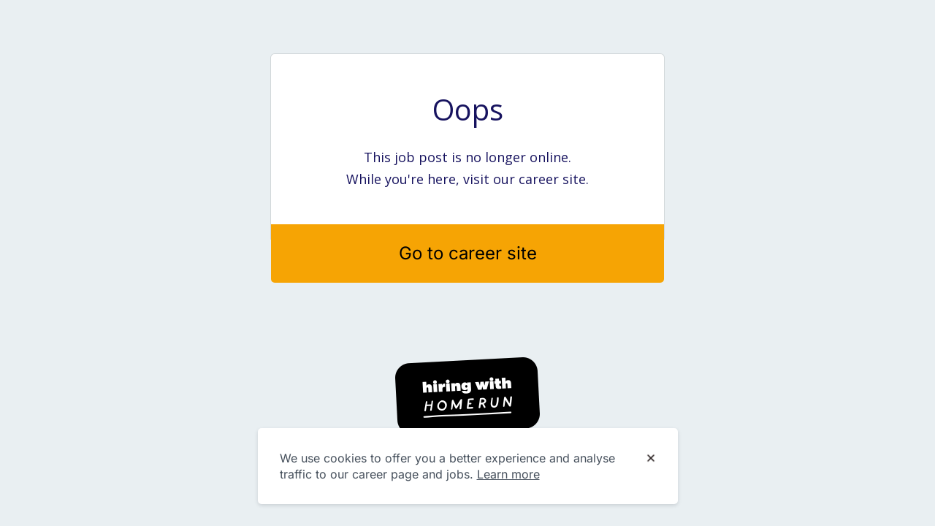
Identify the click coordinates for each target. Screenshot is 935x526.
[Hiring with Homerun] (467, 396)
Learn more (508, 474)
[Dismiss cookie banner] (651, 459)
